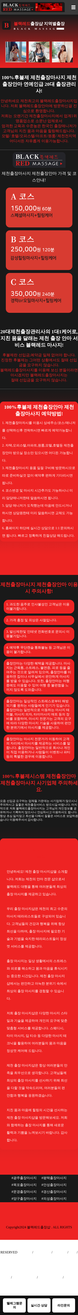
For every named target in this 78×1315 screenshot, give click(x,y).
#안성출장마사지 (54, 1185)
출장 (72, 1252)
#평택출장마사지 (54, 1178)
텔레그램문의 (14, 1305)
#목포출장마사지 (24, 1185)
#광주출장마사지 (24, 1178)
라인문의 (63, 1305)
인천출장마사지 (50, 1277)
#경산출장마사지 (54, 1191)
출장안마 (24, 1252)
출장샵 (5, 1277)
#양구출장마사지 (24, 1198)
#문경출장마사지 (24, 1191)
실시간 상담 (39, 1305)
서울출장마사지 (24, 1277)
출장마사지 (42, 1252)
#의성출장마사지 (54, 1198)
